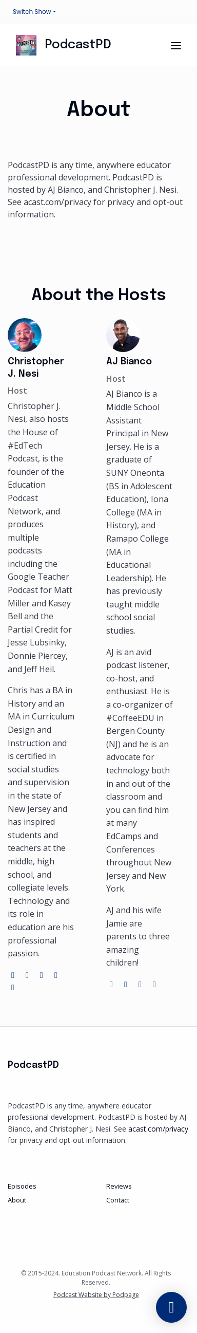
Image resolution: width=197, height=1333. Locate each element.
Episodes (22, 1186)
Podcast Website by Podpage (96, 1294)
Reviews (119, 1186)
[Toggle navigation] (176, 45)
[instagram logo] (42, 974)
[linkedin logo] (13, 987)
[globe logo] (14, 974)
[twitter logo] (28, 974)
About (17, 1200)
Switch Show (32, 11)
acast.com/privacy (158, 1129)
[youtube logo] (56, 974)
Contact (117, 1200)
